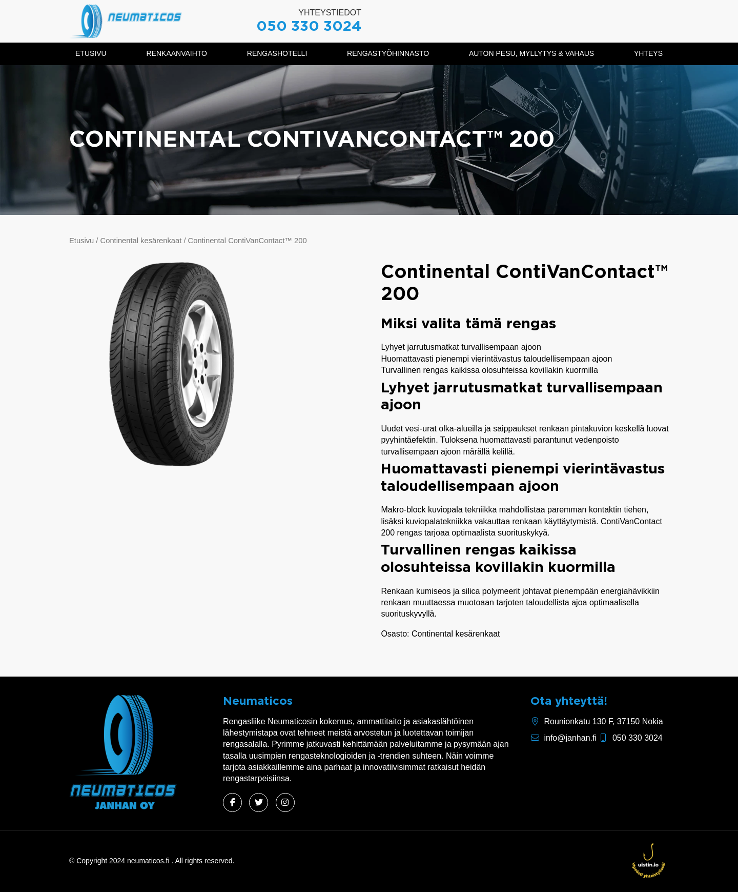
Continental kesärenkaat (141, 240)
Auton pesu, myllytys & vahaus (531, 53)
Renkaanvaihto (176, 53)
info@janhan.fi (570, 738)
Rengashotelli (277, 53)
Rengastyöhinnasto (388, 53)
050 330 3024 (308, 26)
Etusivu (91, 53)
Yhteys (648, 53)
